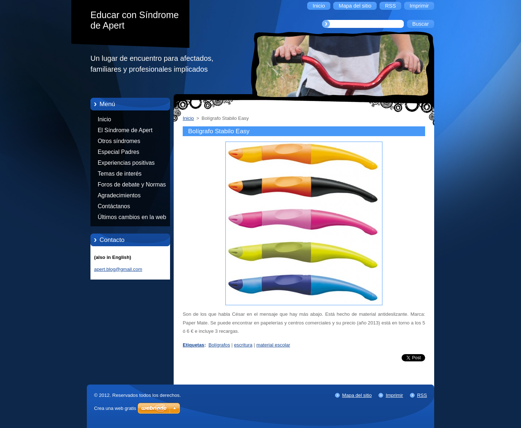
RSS (422, 395)
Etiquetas (193, 345)
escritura (243, 345)
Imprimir (394, 395)
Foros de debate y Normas (132, 184)
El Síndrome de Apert (125, 130)
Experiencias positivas (126, 163)
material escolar (273, 345)
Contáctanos (114, 206)
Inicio (104, 119)
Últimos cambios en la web (132, 217)
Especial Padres (118, 152)
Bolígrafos (219, 345)
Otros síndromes (119, 141)
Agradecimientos (119, 195)
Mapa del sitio (357, 395)
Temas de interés (119, 174)
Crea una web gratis (115, 408)
